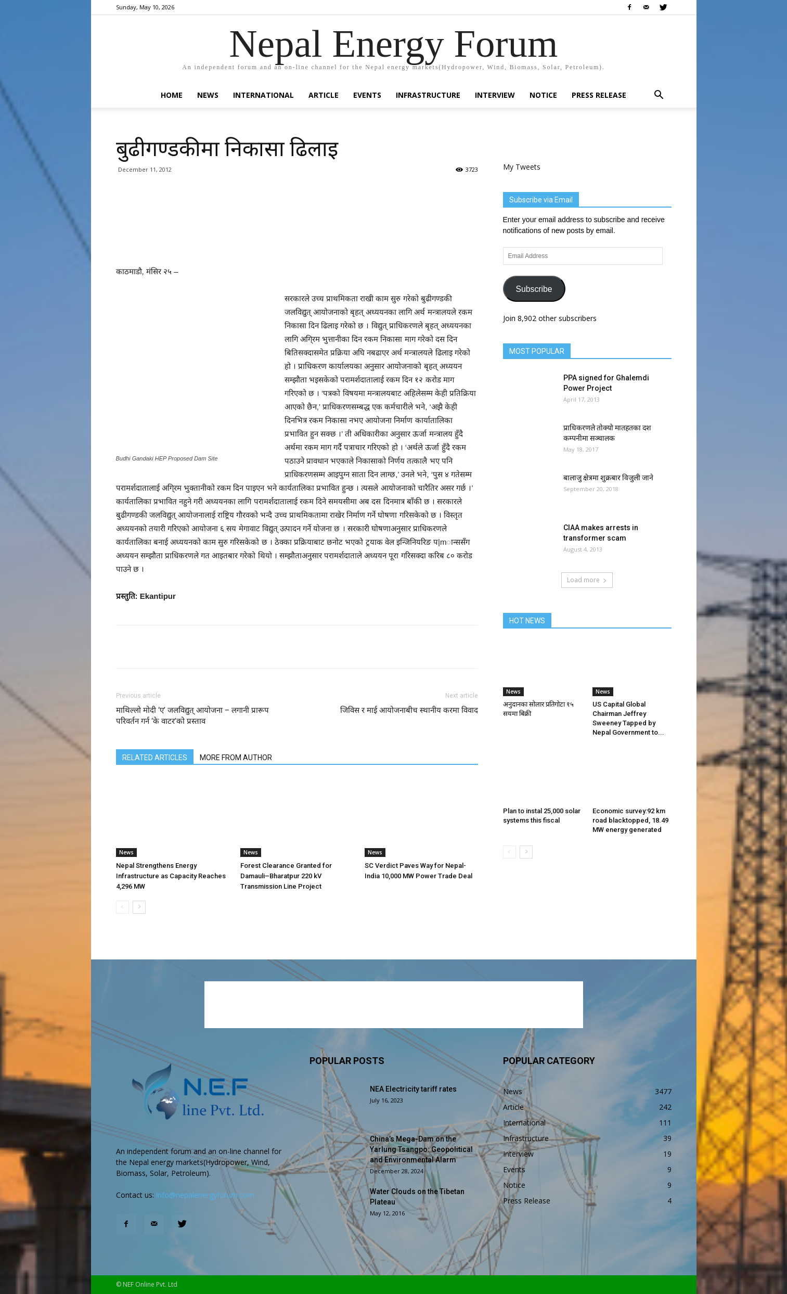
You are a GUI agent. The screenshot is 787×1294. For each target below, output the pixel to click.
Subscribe (533, 289)
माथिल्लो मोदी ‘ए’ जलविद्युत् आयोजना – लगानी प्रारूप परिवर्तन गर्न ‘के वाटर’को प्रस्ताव (192, 716)
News (207, 95)
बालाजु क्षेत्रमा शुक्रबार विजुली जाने (608, 477)
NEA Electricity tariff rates (413, 1089)
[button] (659, 96)
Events (367, 95)
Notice (543, 95)
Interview (495, 95)
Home (172, 95)
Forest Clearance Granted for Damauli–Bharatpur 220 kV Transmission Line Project (286, 876)
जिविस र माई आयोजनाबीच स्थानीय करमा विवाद (409, 710)
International (263, 95)
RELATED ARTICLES (154, 757)
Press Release (599, 95)
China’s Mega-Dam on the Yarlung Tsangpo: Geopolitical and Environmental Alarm (421, 1149)
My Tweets (521, 167)
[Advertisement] (297, 238)
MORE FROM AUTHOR (236, 757)
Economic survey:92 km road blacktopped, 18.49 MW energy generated (630, 820)
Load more (587, 579)
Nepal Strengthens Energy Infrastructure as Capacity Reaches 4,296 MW (171, 876)
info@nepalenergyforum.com (205, 1195)
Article (323, 95)
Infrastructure (428, 95)
